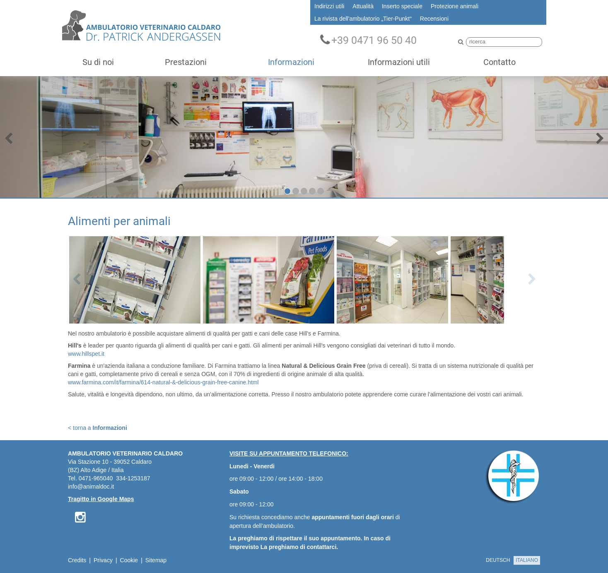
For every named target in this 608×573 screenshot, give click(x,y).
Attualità (363, 6)
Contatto (499, 62)
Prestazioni (186, 62)
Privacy (103, 560)
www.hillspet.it (86, 353)
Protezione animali (454, 6)
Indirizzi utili (329, 6)
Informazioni (291, 62)
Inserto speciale (402, 6)
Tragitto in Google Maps (101, 499)
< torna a (97, 427)
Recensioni (434, 18)
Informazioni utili (399, 62)
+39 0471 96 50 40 (368, 40)
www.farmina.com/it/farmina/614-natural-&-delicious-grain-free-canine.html (163, 382)
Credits (77, 560)
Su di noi (98, 62)
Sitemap (155, 560)
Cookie (129, 560)
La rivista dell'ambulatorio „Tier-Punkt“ (363, 18)
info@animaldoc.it (91, 486)
